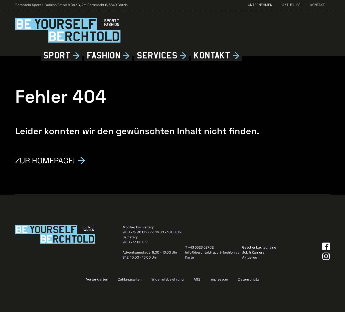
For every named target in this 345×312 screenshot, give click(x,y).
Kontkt (212, 55)
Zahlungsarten (130, 279)
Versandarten (97, 279)
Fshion (104, 55)
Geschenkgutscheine (259, 247)
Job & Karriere (253, 252)
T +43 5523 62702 (199, 247)
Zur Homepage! (45, 160)
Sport (57, 55)
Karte (189, 257)
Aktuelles (291, 5)
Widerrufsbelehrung (168, 279)
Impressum (219, 279)
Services (157, 55)
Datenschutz (248, 279)
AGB (197, 279)
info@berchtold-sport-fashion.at (212, 252)
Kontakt (317, 5)
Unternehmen (260, 5)
